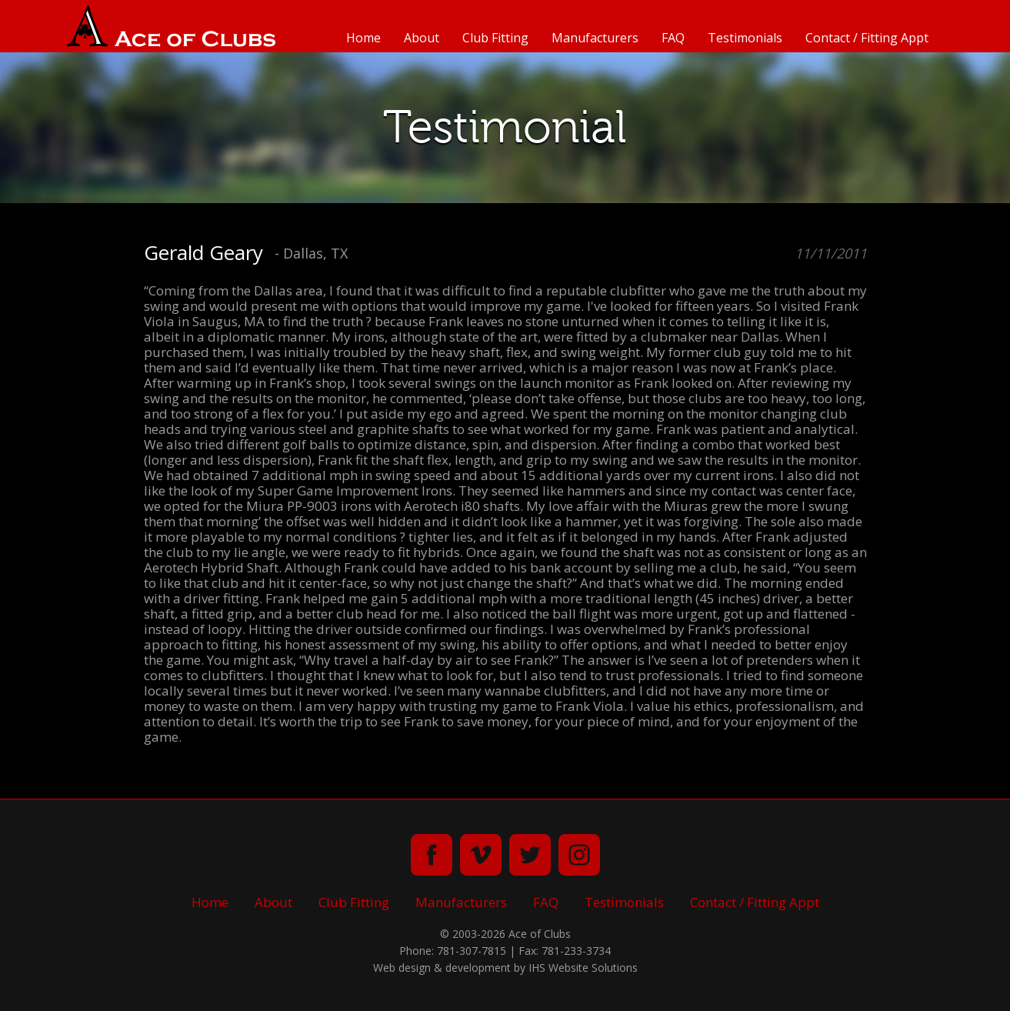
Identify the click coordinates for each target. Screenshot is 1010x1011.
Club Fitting (495, 37)
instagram (579, 855)
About (421, 37)
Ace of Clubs (171, 26)
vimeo (481, 855)
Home (363, 37)
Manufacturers (595, 37)
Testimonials (745, 37)
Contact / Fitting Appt (866, 37)
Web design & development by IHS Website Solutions (505, 967)
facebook (431, 855)
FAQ (673, 37)
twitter (530, 855)
